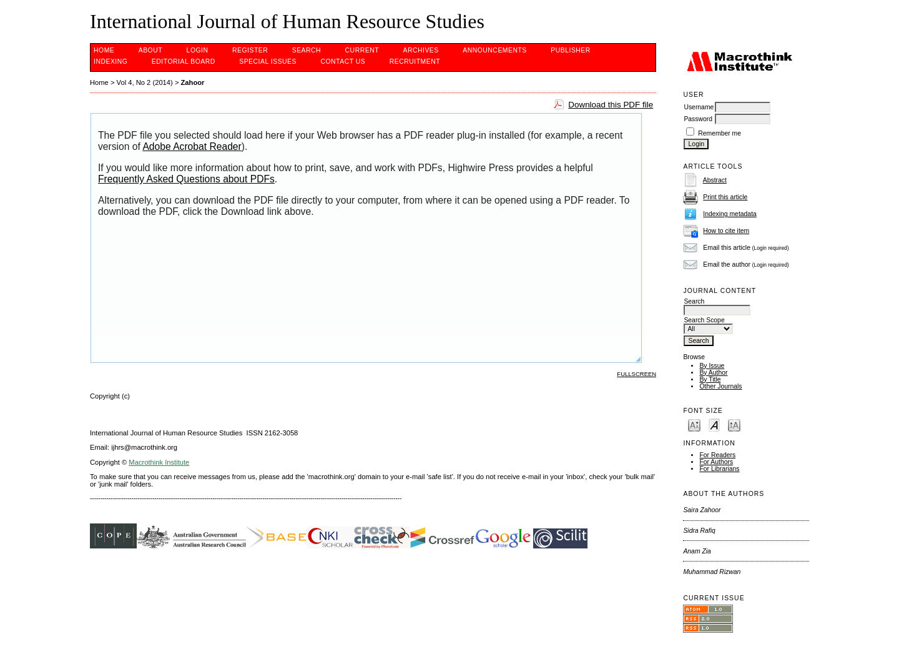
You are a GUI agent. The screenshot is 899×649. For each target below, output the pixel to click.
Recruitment (415, 61)
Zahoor (193, 82)
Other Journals (720, 386)
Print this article (725, 197)
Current (362, 50)
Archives (420, 50)
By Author (713, 372)
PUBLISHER (571, 50)
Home (104, 50)
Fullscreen (636, 373)
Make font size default (714, 424)
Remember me (719, 133)
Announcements (495, 50)
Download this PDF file (610, 104)
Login (198, 50)
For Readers (717, 455)
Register (250, 50)
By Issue (711, 365)
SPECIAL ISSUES (268, 61)
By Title (709, 379)
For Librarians (719, 468)
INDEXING (110, 61)
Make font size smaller (694, 424)
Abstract (715, 180)
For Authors (716, 461)
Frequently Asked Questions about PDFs (186, 179)
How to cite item (726, 230)
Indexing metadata (730, 214)
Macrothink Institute (159, 462)
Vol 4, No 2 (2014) (145, 82)
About (150, 50)
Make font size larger (734, 424)
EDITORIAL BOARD (183, 61)
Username (699, 107)
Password (698, 119)
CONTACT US (342, 61)
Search (306, 50)
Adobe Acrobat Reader (191, 146)
